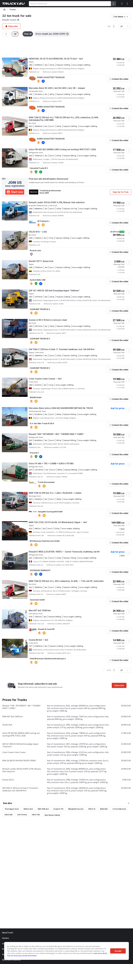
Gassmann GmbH (37, 600)
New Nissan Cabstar (52, 815)
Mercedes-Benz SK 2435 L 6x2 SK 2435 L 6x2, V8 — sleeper (57, 88)
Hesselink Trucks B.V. (39, 168)
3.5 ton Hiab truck (119, 809)
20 (121, 26)
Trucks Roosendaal (46, 482)
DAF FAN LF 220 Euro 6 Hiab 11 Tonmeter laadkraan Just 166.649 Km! (61, 349)
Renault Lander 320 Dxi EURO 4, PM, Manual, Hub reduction (57, 202)
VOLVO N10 (7, 724)
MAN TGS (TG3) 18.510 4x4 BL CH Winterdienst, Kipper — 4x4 (58, 522)
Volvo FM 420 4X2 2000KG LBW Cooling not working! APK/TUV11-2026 (62, 149)
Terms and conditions (11, 960)
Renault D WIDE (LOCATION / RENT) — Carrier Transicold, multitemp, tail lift (64, 551)
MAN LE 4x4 (28, 809)
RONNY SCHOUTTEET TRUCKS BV (51, 77)
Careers (5, 938)
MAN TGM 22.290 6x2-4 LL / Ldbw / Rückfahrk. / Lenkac (55, 493)
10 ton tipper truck (12, 809)
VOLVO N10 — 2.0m (38, 232)
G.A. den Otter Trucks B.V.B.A (42, 423)
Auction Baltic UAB (37, 280)
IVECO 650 (8, 815)
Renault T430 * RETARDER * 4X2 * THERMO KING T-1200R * (56, 434)
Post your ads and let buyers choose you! (48, 179)
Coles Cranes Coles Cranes (14, 752)
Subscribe (119, 685)
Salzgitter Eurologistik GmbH (50, 512)
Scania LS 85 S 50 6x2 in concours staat (48, 320)
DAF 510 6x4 (22, 815)
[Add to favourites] (129, 59)
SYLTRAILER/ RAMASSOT (40, 570)
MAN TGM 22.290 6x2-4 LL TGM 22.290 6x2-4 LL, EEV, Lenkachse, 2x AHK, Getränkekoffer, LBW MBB (64, 118)
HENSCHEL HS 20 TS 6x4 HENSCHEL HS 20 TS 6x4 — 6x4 (56, 58)
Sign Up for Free (120, 192)
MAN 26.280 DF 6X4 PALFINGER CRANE (19, 760)
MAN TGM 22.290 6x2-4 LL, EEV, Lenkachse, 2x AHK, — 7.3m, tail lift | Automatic (66, 581)
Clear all (28, 34)
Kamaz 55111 (8, 779)
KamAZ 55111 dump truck (41, 261)
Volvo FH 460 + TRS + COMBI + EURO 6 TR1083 (51, 463)
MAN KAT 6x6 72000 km (12, 716)
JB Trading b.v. (43, 221)
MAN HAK (104, 809)
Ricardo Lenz (35, 250)
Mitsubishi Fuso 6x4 (75, 809)
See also (7, 803)
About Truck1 (7, 933)
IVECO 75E (36, 815)
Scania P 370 (58, 809)
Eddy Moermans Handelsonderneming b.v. (48, 659)
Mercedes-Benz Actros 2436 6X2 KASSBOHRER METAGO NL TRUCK (61, 408)
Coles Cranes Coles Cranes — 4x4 (45, 379)
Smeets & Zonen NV (46, 629)
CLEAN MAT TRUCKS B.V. (40, 309)
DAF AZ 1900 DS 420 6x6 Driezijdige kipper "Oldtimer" (54, 290)
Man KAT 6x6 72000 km (40, 610)
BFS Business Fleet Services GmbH (45, 541)
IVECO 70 (91, 809)
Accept (118, 951)
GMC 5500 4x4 (43, 809)
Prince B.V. (34, 453)
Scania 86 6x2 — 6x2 (38, 640)
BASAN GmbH (35, 397)
